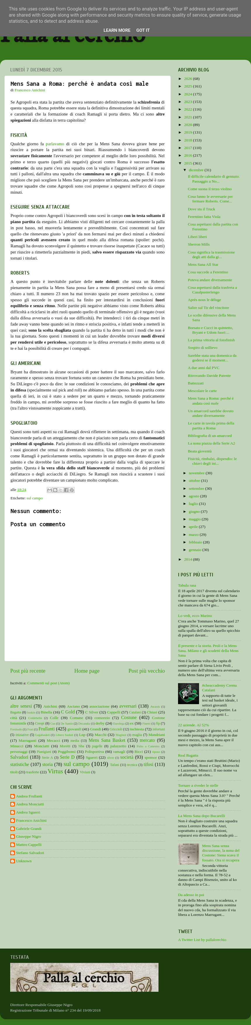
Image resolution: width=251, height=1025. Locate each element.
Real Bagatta (188, 755)
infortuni (159, 729)
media (74, 741)
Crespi (39, 723)
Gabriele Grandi (28, 828)
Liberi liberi (197, 237)
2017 (188, 148)
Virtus (55, 771)
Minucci (16, 746)
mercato (147, 740)
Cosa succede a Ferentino (208, 272)
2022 (188, 109)
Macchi (100, 734)
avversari (127, 706)
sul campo (35, 498)
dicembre (197, 170)
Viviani (85, 772)
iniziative (22, 735)
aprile (194, 526)
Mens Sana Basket (107, 740)
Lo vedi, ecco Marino (195, 615)
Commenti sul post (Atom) (48, 683)
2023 (188, 101)
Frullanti (47, 729)
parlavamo (55, 143)
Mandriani (157, 734)
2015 (188, 163)
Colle (54, 718)
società (126, 757)
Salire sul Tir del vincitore (208, 307)
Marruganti (27, 740)
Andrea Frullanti (29, 796)
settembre (197, 488)
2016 (188, 155)
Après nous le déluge (204, 300)
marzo (194, 534)
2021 (188, 117)
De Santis (67, 723)
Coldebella (35, 718)
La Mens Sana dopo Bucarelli (201, 816)
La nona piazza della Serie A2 (211, 443)
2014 (188, 559)
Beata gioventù (200, 451)
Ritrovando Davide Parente (209, 375)
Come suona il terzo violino (210, 189)
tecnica (132, 765)
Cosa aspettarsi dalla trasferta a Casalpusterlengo (212, 289)
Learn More (117, 30)
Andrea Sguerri (28, 812)
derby (99, 723)
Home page (87, 671)
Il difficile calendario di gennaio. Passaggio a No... (214, 178)
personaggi (18, 751)
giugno (195, 511)
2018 (188, 140)
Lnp (82, 734)
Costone (129, 717)
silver (110, 757)
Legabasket (42, 735)
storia (47, 764)
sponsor (150, 757)
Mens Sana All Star (203, 264)
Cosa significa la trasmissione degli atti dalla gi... (211, 254)
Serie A (47, 757)
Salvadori (19, 757)
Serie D (67, 757)
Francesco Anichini (31, 820)
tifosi (148, 764)
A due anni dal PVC (203, 367)
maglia (137, 735)
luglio (194, 503)
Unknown (24, 861)
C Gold (68, 712)
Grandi (95, 729)
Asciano (73, 706)
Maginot (121, 735)
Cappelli (114, 712)
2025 (188, 86)
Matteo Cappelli (28, 844)
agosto (194, 496)
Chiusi (152, 712)
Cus (52, 723)
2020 (188, 125)
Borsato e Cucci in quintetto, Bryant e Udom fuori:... (210, 330)
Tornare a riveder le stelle (198, 785)
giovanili (74, 729)
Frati (30, 729)
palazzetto (118, 746)
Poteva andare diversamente (210, 280)
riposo (156, 751)
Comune (76, 718)
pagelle (97, 746)
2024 (188, 94)
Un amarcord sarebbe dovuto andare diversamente (210, 413)
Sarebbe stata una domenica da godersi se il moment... (212, 357)
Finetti (146, 723)
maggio (195, 519)
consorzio (102, 718)
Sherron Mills (199, 244)
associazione (99, 706)
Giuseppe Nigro (28, 836)
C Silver (91, 712)
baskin (31, 712)
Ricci (139, 751)
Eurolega (119, 723)
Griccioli (115, 729)
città (13, 718)
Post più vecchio (146, 671)
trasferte (32, 772)
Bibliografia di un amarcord (210, 435)
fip (158, 723)
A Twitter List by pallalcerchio (202, 939)
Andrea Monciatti (30, 804)
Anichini (50, 706)
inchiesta (137, 729)
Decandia (84, 723)
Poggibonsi (67, 751)
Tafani (114, 765)
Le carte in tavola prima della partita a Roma (211, 425)
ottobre (195, 480)
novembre (197, 473)
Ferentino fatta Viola (204, 216)
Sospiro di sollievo (202, 347)
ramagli (119, 751)
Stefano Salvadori (30, 853)
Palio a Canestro (148, 746)
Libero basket (64, 735)
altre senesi (21, 706)
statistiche (19, 764)
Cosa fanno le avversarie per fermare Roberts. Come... (210, 198)
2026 (188, 78)
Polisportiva (94, 751)
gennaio (195, 550)
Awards (155, 706)
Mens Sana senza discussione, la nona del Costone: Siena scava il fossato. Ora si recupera (220, 853)
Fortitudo (16, 729)
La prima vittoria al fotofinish (211, 340)
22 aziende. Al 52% (193, 725)
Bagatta (15, 712)
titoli (14, 772)
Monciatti (41, 746)
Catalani (135, 712)
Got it (143, 30)
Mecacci (53, 740)
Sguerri (91, 757)
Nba (81, 746)
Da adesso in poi (191, 895)
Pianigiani (44, 752)
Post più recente (28, 671)
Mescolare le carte (202, 391)
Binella (46, 712)
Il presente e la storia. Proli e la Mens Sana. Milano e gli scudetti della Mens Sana (208, 650)
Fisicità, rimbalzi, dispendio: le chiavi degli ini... (212, 461)
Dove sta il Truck (201, 209)
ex (132, 723)
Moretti (65, 746)
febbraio (196, 542)
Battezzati (196, 383)
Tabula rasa (187, 585)
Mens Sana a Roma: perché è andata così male (211, 400)
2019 (188, 132)
